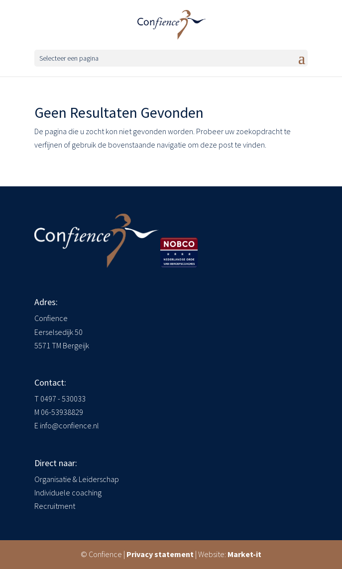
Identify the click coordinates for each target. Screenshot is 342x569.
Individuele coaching (68, 492)
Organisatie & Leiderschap (76, 479)
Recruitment (54, 506)
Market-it (244, 554)
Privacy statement (160, 554)
